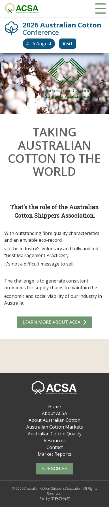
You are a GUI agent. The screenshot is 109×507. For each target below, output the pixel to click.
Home (54, 406)
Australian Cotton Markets (54, 427)
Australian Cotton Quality (55, 434)
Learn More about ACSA (51, 322)
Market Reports (54, 454)
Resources (55, 440)
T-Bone (60, 498)
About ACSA (54, 413)
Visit (68, 43)
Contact (54, 447)
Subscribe (54, 468)
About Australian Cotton (54, 420)
